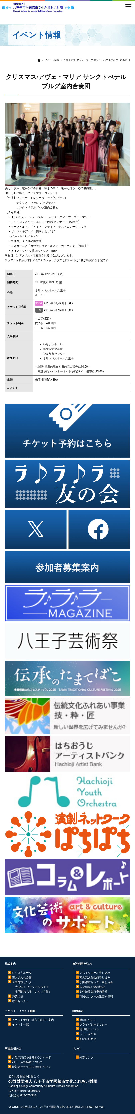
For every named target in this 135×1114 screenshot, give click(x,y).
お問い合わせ (87, 1038)
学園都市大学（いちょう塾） (33, 991)
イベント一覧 (20, 1024)
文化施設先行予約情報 (93, 991)
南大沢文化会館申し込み (94, 977)
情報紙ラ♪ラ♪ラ (89, 1029)
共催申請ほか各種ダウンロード (31, 1057)
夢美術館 (17, 996)
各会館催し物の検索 (92, 986)
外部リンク (86, 1057)
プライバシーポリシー (93, 1024)
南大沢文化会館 (22, 977)
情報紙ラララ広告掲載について (31, 1066)
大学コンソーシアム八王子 (32, 986)
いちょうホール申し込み (94, 972)
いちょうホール (22, 972)
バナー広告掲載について (27, 1062)
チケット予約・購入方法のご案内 (33, 1019)
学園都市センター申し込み (96, 982)
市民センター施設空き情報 (96, 996)
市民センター (20, 1001)
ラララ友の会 (87, 1034)
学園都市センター (23, 982)
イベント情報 (52, 60)
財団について (87, 1019)
